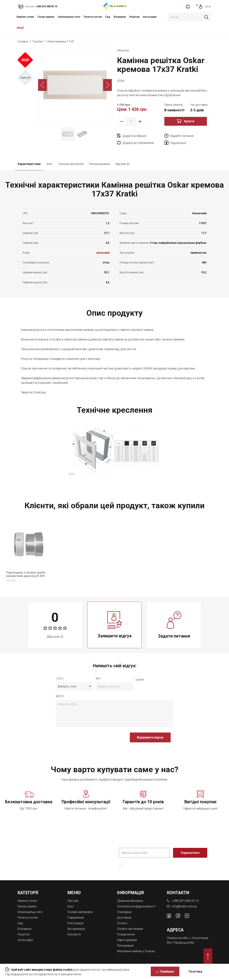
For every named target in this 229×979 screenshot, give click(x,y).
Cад (107, 16)
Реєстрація (75, 923)
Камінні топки (25, 16)
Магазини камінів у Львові (136, 951)
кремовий (102, 252)
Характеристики (29, 164)
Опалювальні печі (69, 16)
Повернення (126, 934)
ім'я (98, 678)
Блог (70, 906)
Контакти (74, 934)
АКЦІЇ (20, 27)
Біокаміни (120, 16)
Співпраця (124, 912)
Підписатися (190, 852)
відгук (60, 696)
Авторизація (76, 928)
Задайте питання (181, 136)
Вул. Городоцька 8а (180, 942)
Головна (23, 41)
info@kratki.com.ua (184, 906)
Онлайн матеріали (80, 912)
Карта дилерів (127, 940)
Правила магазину (130, 900)
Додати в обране (134, 136)
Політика (195, 971)
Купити (189, 121)
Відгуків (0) (122, 164)
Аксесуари (150, 16)
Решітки (134, 16)
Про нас (73, 900)
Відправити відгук (150, 737)
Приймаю (167, 971)
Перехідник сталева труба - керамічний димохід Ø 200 (26, 574)
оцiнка (140, 679)
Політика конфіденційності (136, 906)
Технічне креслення (71, 164)
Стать (59, 678)
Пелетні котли (93, 16)
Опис (49, 164)
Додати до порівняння (138, 143)
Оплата (122, 923)
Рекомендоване (99, 164)
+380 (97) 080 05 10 (185, 900)
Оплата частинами (130, 928)
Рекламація (125, 945)
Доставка (124, 917)
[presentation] (82, 739)
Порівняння (75, 917)
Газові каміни (45, 16)
